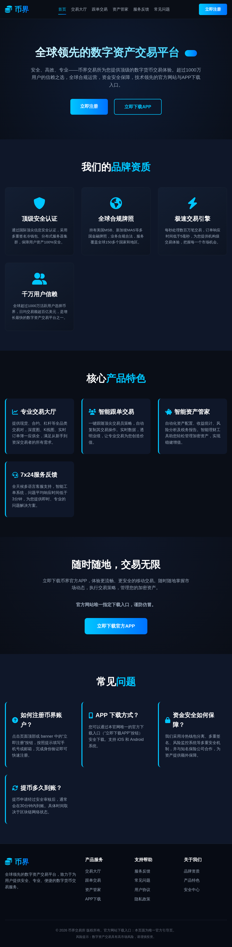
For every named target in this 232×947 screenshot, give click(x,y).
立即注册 (213, 9)
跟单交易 (100, 9)
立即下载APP (137, 106)
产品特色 (192, 880)
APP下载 (93, 899)
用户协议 (142, 890)
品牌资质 (192, 871)
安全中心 (192, 890)
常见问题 (162, 9)
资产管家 (120, 9)
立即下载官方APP (116, 626)
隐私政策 (142, 899)
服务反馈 (141, 9)
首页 (62, 9)
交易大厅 (79, 9)
